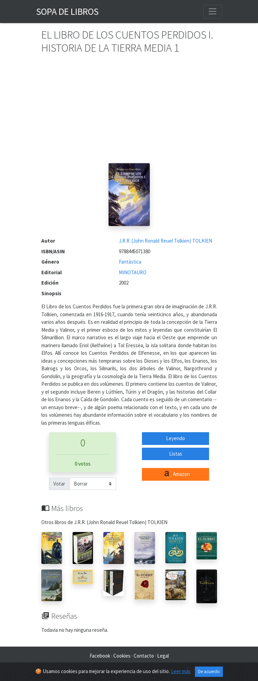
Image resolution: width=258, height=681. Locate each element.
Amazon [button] (176, 474)
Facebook (100, 655)
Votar (59, 483)
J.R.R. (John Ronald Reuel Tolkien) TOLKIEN (165, 240)
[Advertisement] (129, 111)
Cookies (122, 655)
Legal (163, 655)
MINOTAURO (132, 272)
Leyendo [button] (175, 438)
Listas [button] (175, 453)
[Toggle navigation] (212, 11)
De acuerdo (209, 671)
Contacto (144, 655)
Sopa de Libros (67, 11)
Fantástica (130, 261)
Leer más (180, 671)
